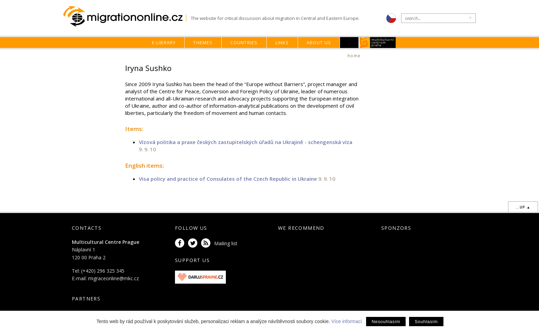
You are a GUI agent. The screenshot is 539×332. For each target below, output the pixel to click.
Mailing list (226, 243)
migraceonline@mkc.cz (113, 278)
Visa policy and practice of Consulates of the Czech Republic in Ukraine (228, 178)
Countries (244, 42)
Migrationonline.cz (124, 16)
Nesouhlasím (386, 321)
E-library (164, 42)
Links (282, 42)
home (354, 56)
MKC (378, 42)
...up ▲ (523, 207)
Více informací (346, 321)
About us (319, 42)
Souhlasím (426, 321)
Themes (202, 42)
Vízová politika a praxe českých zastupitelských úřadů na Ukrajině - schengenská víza (245, 142)
